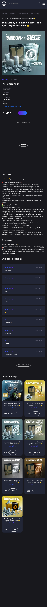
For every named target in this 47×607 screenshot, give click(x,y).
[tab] (12, 259)
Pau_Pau (5, 94)
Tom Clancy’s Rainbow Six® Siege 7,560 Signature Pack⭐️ (18, 18)
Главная (4, 14)
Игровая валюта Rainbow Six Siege (28, 14)
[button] (44, 3)
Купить (22, 113)
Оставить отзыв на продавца (12, 106)
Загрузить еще (23, 364)
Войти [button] (23, 144)
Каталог (12, 14)
